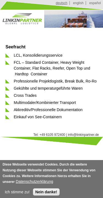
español (95, 3)
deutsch (61, 3)
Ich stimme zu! (17, 193)
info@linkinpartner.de (83, 135)
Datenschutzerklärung (34, 183)
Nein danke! (46, 193)
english (78, 3)
